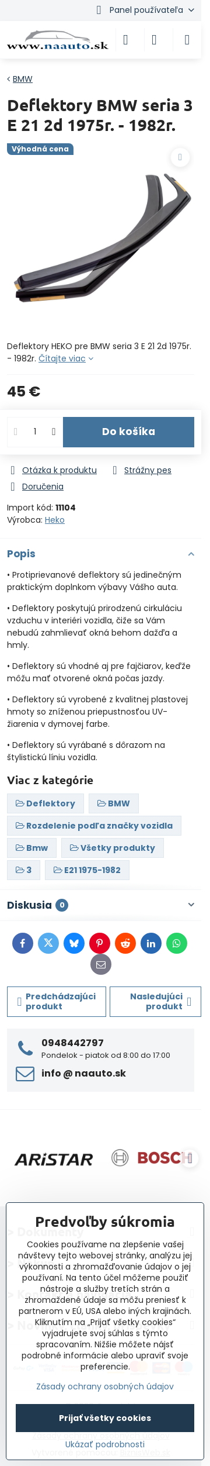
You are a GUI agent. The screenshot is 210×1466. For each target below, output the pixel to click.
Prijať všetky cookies (105, 1418)
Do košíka (128, 432)
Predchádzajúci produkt (57, 1002)
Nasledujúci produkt (160, 1002)
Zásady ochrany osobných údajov (105, 1386)
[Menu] (187, 39)
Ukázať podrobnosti (105, 1444)
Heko (55, 520)
